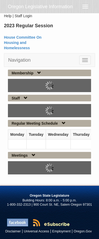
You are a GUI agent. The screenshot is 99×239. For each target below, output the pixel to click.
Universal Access (36, 231)
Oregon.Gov (83, 231)
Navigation (19, 60)
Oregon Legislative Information (40, 6)
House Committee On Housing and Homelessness (22, 42)
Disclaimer (13, 231)
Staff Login (23, 16)
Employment (61, 231)
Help (8, 16)
